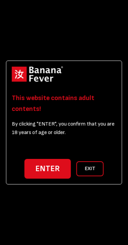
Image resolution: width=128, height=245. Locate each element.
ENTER (47, 169)
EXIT (90, 168)
